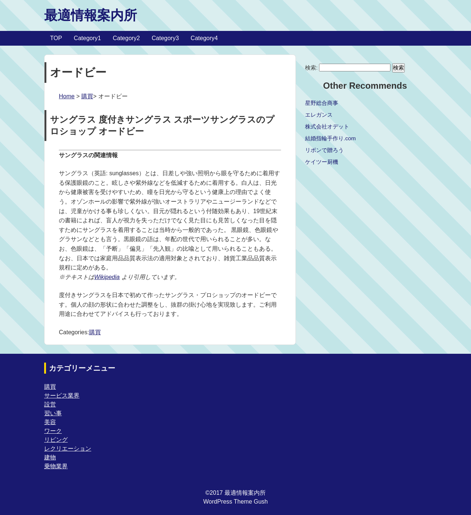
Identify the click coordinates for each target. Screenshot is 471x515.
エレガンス (319, 115)
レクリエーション (67, 448)
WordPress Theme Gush (235, 501)
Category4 (204, 38)
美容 (50, 422)
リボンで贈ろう (324, 150)
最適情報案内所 (90, 15)
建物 (50, 457)
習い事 (53, 413)
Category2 (126, 38)
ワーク (53, 431)
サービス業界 (61, 395)
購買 (87, 96)
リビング (56, 440)
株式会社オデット (327, 126)
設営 (50, 404)
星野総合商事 (321, 103)
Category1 (87, 38)
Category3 (165, 38)
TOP (56, 38)
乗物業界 (56, 466)
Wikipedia (107, 277)
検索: (311, 67)
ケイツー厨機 (321, 162)
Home (67, 96)
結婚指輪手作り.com (330, 138)
